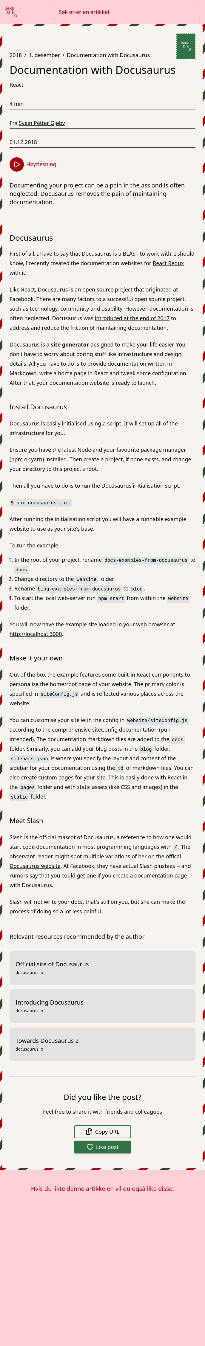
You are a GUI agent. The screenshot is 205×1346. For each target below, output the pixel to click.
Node (84, 449)
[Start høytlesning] (17, 164)
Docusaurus (53, 289)
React (17, 84)
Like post (103, 1147)
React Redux (168, 263)
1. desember (44, 55)
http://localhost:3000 (36, 633)
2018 (16, 55)
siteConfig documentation (125, 729)
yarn (36, 459)
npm (17, 459)
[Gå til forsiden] (11, 12)
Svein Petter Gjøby (42, 122)
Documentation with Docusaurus (108, 55)
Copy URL (103, 1132)
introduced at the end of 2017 (132, 318)
